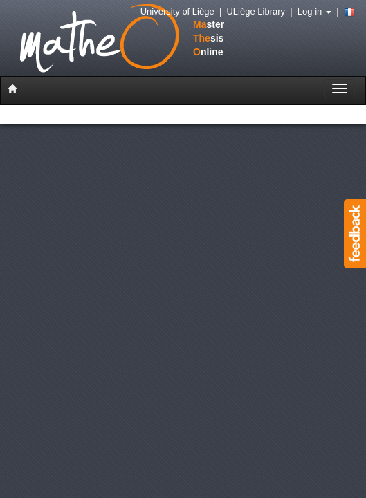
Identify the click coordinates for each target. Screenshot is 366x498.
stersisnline (106, 39)
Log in (314, 11)
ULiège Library (255, 11)
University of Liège (177, 11)
